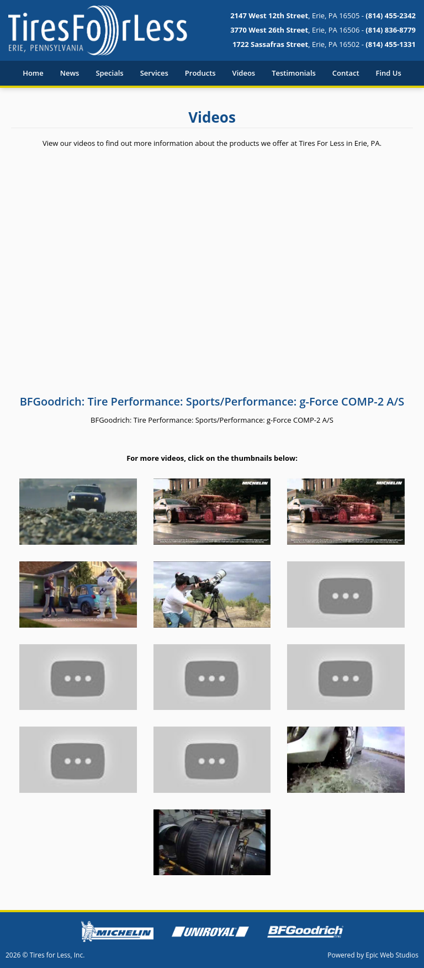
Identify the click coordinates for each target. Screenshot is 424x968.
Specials (109, 73)
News (70, 73)
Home (33, 73)
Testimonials (294, 73)
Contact (345, 73)
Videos (244, 73)
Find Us (388, 73)
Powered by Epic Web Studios (372, 955)
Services (154, 73)
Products (200, 73)
